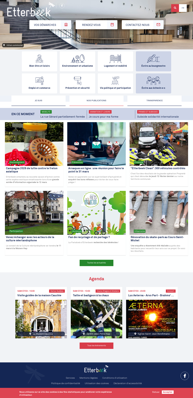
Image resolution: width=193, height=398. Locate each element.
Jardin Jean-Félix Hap (98, 334)
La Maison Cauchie (43, 334)
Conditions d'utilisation (114, 378)
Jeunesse (76, 231)
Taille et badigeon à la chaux (91, 295)
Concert (170, 291)
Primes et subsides (148, 112)
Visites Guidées (57, 291)
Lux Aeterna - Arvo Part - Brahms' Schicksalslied (152, 295)
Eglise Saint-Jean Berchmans (153, 334)
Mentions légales (88, 378)
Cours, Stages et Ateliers (108, 291)
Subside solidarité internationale (158, 117)
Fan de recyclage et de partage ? (89, 237)
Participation (16, 231)
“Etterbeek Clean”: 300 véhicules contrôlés (158, 168)
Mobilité (46, 112)
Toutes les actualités (96, 263)
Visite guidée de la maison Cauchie (39, 295)
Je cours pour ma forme (103, 117)
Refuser (155, 392)
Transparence (154, 101)
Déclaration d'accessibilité (128, 383)
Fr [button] (183, 8)
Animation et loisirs (100, 112)
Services (70, 378)
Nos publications (96, 101)
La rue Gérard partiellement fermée (62, 117)
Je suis (38, 101)
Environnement (17, 162)
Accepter (167, 392)
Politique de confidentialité (65, 383)
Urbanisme (139, 231)
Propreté (138, 162)
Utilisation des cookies (97, 383)
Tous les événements (96, 346)
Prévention (77, 162)
